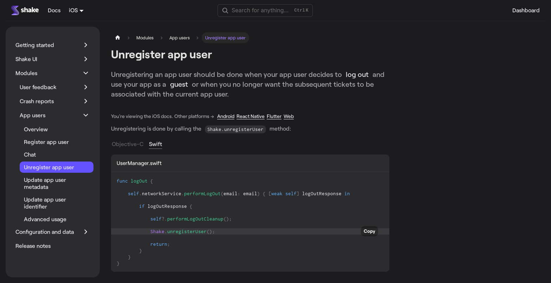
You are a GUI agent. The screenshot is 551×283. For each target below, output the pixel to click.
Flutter (274, 116)
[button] (52, 45)
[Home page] (117, 37)
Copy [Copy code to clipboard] (369, 231)
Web (289, 116)
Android (225, 116)
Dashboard (526, 10)
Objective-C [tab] (127, 143)
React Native (250, 116)
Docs (54, 10)
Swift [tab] (155, 143)
